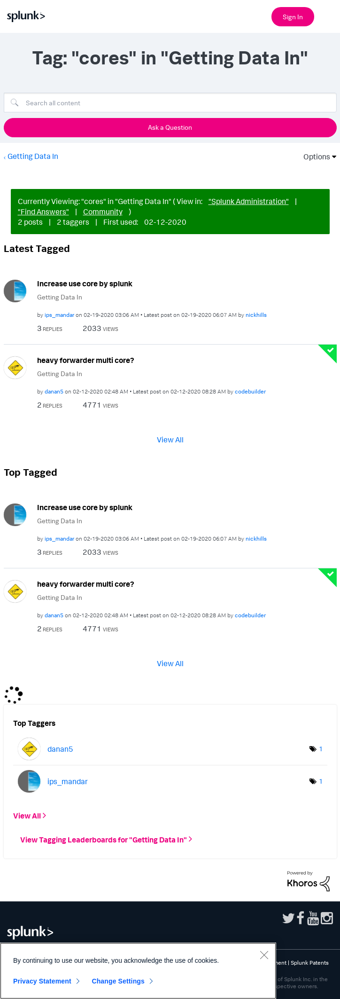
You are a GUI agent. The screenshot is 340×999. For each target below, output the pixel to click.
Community (103, 211)
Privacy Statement (42, 981)
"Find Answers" (43, 211)
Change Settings (118, 981)
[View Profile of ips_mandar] (59, 314)
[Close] (264, 955)
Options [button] (313, 156)
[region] (138, 971)
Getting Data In (33, 156)
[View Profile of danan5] (54, 391)
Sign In (293, 17)
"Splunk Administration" (249, 201)
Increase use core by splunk (84, 283)
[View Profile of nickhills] (256, 314)
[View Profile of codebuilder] (250, 391)
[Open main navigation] (327, 15)
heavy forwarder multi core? (85, 360)
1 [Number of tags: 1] (321, 749)
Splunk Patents (310, 962)
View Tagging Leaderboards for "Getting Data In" (103, 839)
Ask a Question (170, 127)
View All (170, 439)
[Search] (170, 102)
